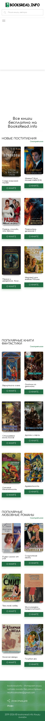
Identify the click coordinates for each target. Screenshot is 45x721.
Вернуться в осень (11, 385)
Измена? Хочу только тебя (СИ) (33, 179)
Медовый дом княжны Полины (32, 278)
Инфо (10, 706)
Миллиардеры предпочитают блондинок (32, 609)
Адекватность (32, 486)
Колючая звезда (10, 657)
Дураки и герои (32, 435)
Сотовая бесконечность (9, 488)
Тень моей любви (10, 606)
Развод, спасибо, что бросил (10, 230)
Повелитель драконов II (30, 230)
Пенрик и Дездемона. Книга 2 (11, 281)
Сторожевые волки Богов (8, 437)
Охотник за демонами (30, 385)
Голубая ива (31, 659)
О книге (11, 188)
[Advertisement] (22, 46)
